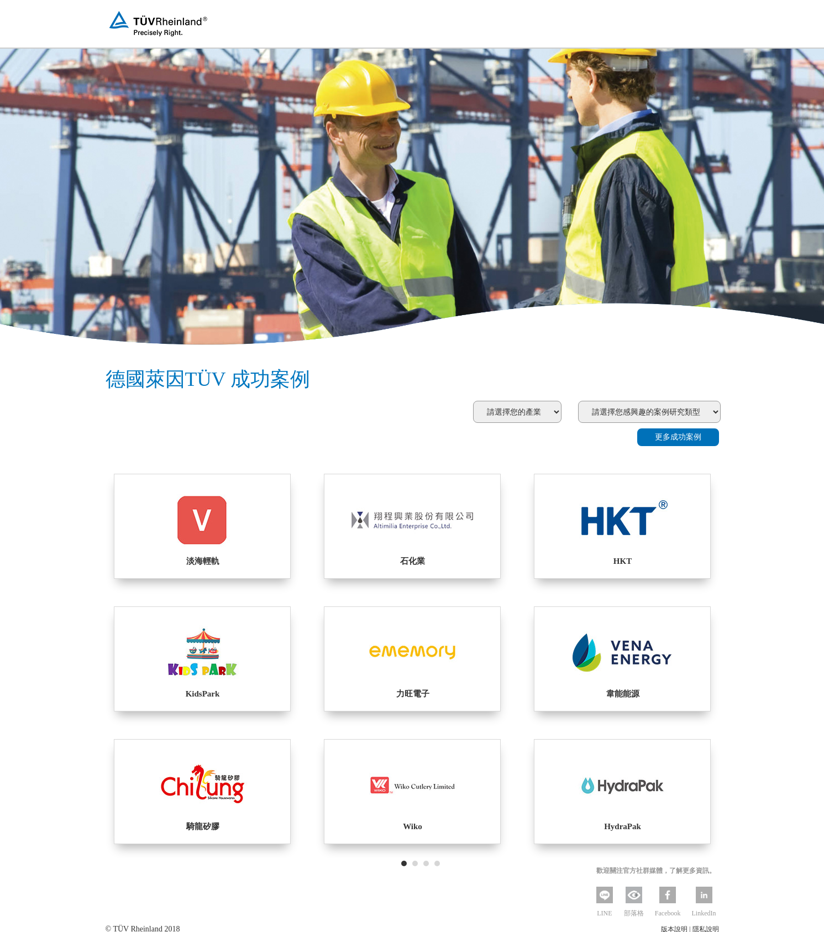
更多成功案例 (678, 437)
